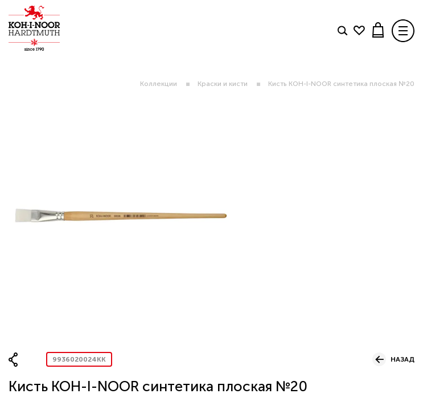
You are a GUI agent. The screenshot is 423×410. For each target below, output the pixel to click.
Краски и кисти (223, 84)
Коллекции (158, 84)
